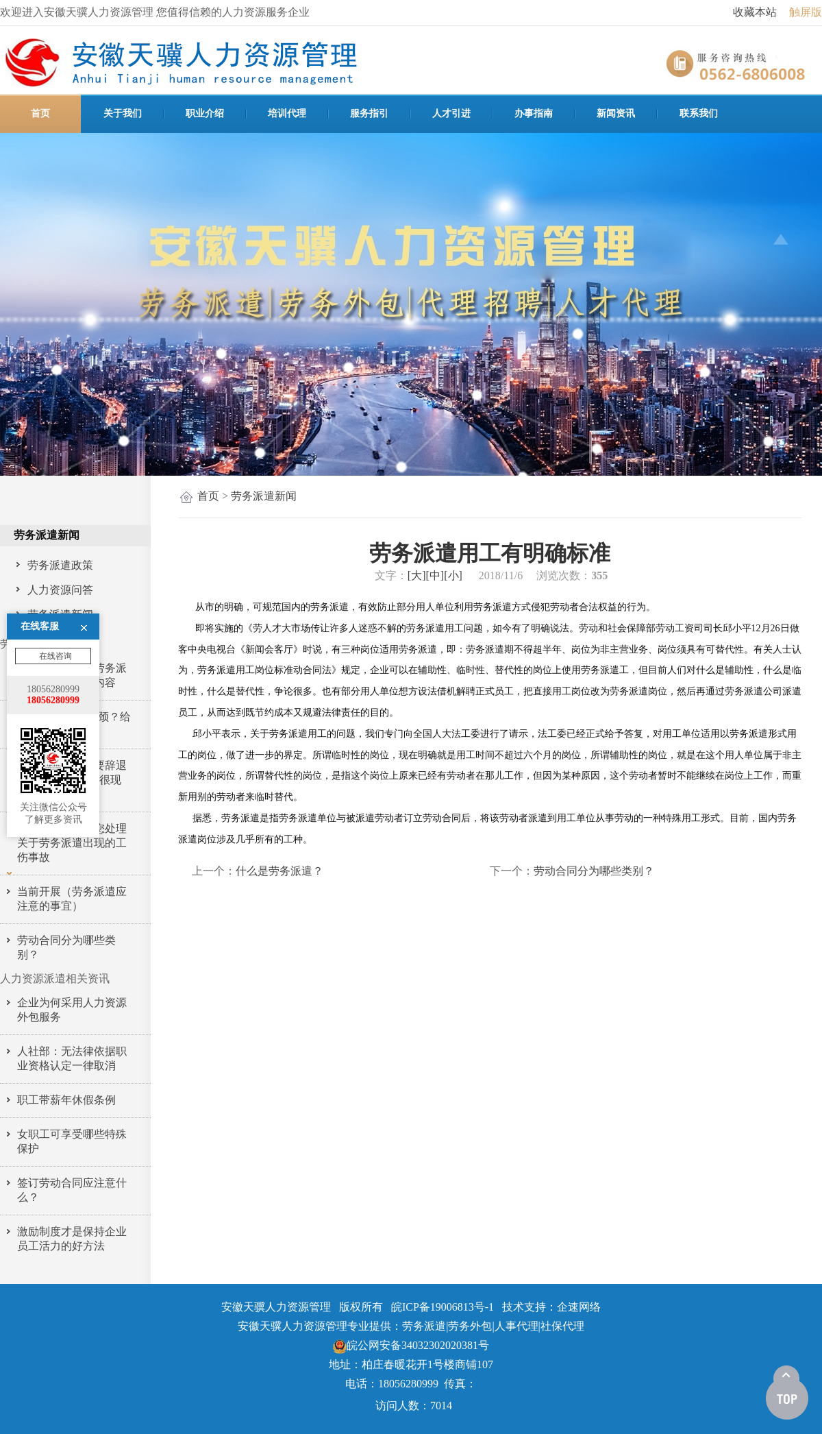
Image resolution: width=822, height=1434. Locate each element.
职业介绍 (205, 113)
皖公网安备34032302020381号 (411, 1345)
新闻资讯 (616, 113)
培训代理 (287, 113)
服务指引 (369, 113)
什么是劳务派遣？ (279, 871)
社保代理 (562, 1326)
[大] (417, 575)
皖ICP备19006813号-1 (442, 1307)
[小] (453, 575)
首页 (40, 113)
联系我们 (699, 113)
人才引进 (451, 113)
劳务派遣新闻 (264, 496)
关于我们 (122, 113)
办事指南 (533, 113)
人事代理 (516, 1326)
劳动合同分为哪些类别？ (594, 871)
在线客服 (40, 539)
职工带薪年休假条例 (66, 1100)
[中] (435, 575)
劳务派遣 (424, 1326)
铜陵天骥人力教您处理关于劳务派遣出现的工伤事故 (72, 843)
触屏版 (805, 12)
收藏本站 (755, 12)
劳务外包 (470, 1326)
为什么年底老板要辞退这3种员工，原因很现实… (72, 779)
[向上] (787, 1392)
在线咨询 (54, 569)
